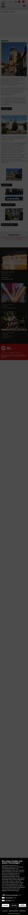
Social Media (9, 897)
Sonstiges (8, 900)
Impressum (5, 910)
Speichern (14, 905)
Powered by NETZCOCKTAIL (14, 913)
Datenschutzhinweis (13, 910)
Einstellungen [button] (22, 910)
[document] (14, 876)
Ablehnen (5, 905)
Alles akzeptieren (22, 905)
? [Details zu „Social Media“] (15, 897)
